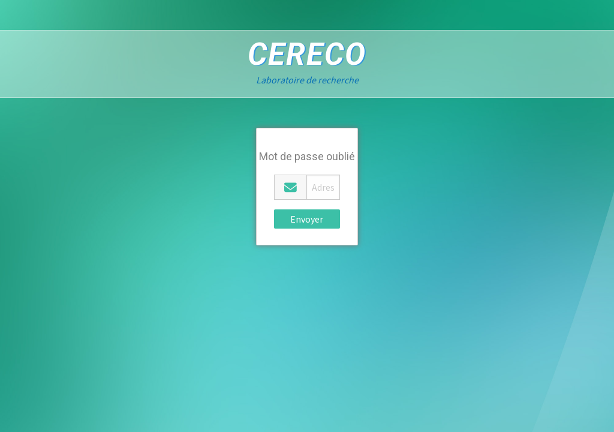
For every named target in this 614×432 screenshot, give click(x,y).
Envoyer (306, 219)
